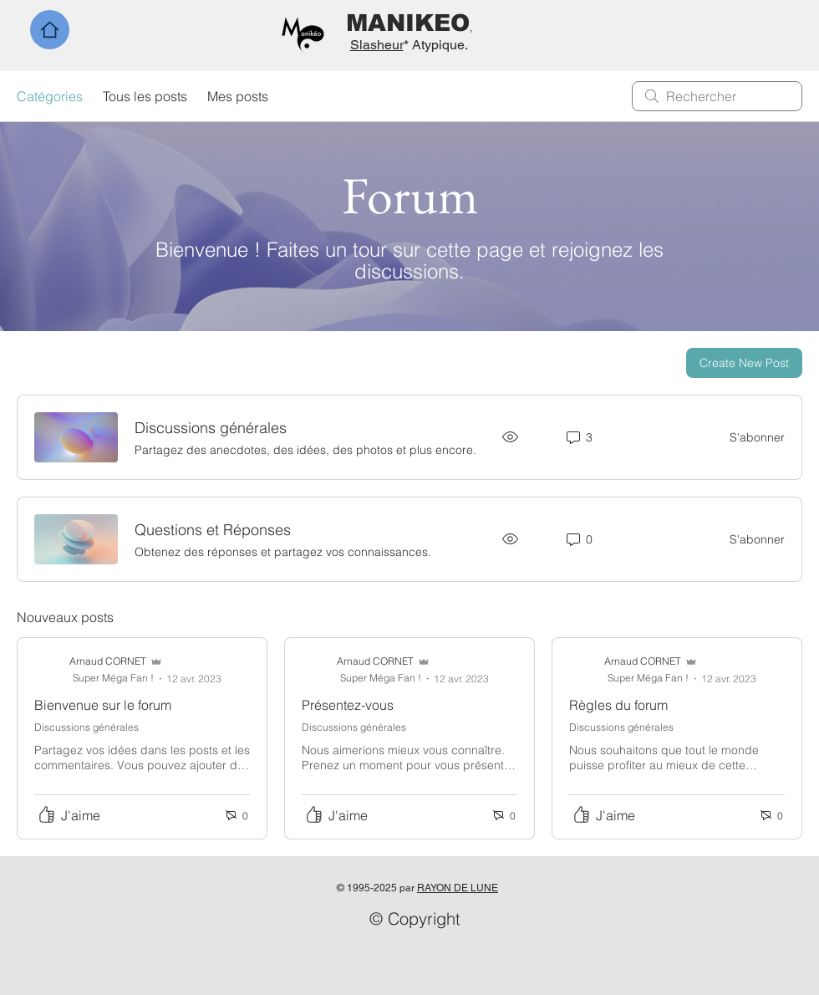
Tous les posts (145, 96)
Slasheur (377, 45)
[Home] (49, 29)
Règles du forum (618, 704)
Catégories (50, 96)
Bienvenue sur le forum (102, 704)
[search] (717, 96)
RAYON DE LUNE (457, 888)
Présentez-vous (348, 704)
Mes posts (237, 96)
